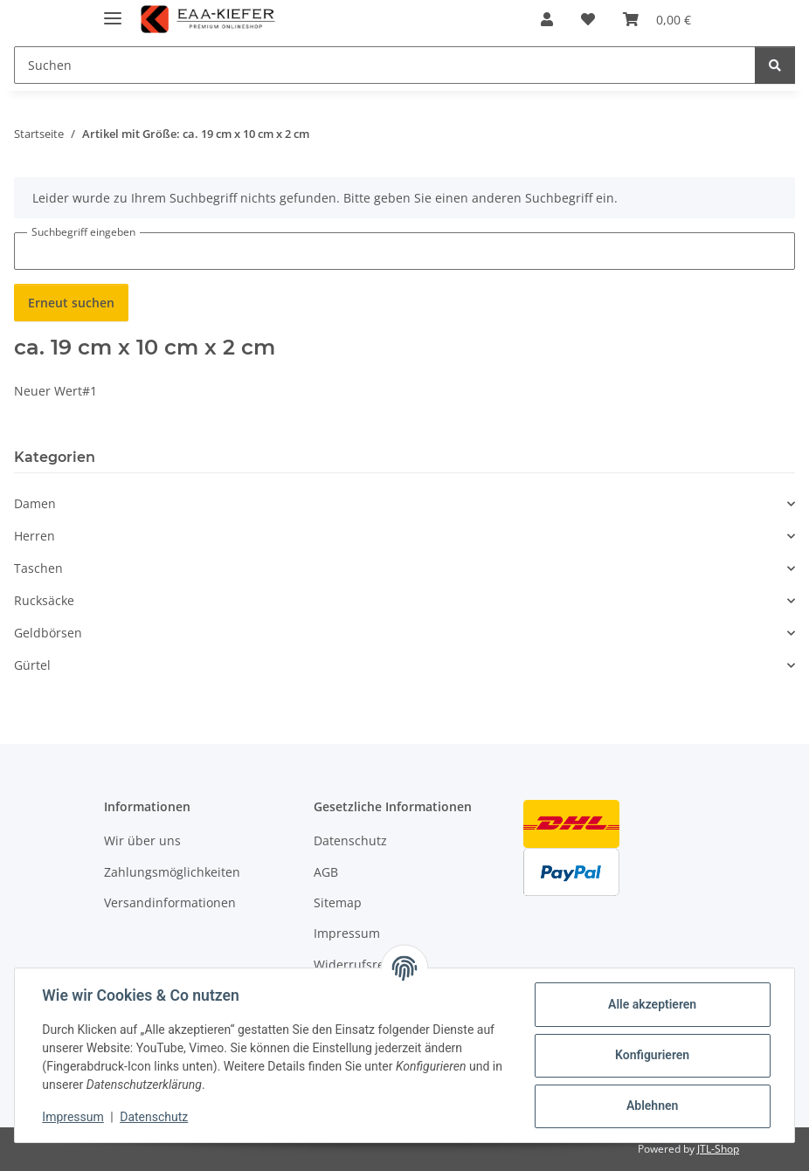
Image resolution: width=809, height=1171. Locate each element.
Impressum (73, 1117)
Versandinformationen (170, 902)
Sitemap (338, 902)
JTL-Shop (718, 1148)
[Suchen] (385, 65)
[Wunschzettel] (588, 19)
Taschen (38, 568)
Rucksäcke (44, 600)
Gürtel (32, 665)
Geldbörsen (48, 632)
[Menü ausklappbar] (112, 11)
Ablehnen (651, 1105)
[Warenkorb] (657, 19)
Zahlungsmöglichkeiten (172, 872)
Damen (35, 503)
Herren (34, 535)
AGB (326, 872)
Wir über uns (142, 840)
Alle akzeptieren (651, 1004)
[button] (547, 19)
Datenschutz (155, 1117)
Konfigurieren (651, 1055)
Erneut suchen (71, 302)
